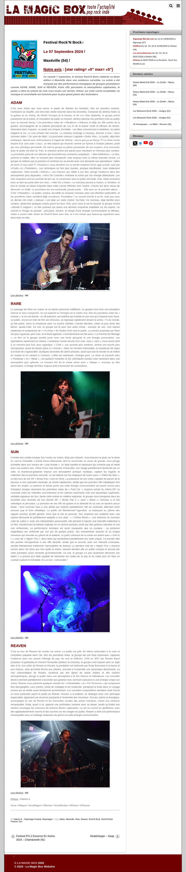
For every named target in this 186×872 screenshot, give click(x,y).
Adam (62, 819)
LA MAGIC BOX (27, 862)
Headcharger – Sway (102, 836)
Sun (20, 821)
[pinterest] (151, 143)
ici (26, 295)
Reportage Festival (32, 819)
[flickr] (156, 142)
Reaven (84, 819)
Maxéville (70, 819)
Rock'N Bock (94, 819)
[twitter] (135, 143)
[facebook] (140, 143)
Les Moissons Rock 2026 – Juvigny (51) (152, 111)
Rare (77, 819)
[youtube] (145, 142)
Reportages (47, 819)
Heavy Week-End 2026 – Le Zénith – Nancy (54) (153, 83)
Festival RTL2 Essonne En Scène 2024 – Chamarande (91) (35, 838)
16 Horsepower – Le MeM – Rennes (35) (152, 124)
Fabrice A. (18, 819)
